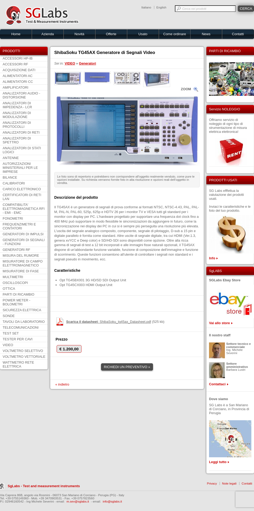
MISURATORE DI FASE (21, 271)
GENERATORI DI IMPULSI (23, 234)
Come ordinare (174, 34)
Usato (142, 34)
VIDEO (8, 345)
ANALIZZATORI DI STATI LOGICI (22, 150)
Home (16, 34)
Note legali (229, 483)
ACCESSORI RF (15, 64)
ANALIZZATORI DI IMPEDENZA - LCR (17, 105)
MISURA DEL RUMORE (21, 255)
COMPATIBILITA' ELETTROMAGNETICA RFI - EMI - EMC (24, 209)
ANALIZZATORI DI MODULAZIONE (17, 115)
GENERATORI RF (16, 250)
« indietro (62, 384)
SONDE (9, 316)
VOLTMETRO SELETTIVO (23, 351)
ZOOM (186, 89)
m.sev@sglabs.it (78, 501)
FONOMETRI (13, 218)
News (206, 34)
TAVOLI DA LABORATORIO (24, 322)
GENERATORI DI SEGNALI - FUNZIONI (24, 242)
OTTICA (9, 289)
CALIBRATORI (14, 183)
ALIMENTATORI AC (18, 76)
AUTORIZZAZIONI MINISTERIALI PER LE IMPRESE (20, 168)
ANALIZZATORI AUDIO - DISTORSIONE (21, 95)
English (161, 7)
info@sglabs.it (112, 501)
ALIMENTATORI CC (18, 82)
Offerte (111, 34)
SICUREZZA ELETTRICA (22, 310)
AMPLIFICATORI (15, 87)
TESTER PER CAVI (18, 339)
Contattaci (217, 384)
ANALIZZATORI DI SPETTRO (17, 140)
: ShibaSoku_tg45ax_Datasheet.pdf (108, 322)
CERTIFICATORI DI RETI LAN (22, 197)
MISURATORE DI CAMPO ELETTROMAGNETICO (23, 263)
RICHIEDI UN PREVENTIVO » (127, 367)
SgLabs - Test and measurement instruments (44, 486)
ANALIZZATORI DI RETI (21, 132)
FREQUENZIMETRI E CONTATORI (19, 226)
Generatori (87, 63)
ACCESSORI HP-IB (18, 58)
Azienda (48, 34)
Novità (79, 34)
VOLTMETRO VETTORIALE (24, 357)
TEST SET (11, 333)
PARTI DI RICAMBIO (18, 294)
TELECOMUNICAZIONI (21, 327)
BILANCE (10, 177)
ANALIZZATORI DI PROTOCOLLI (17, 125)
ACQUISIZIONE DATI (19, 70)
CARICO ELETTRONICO (22, 189)
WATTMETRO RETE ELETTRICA (18, 364)
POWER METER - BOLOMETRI (16, 302)
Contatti (238, 34)
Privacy (212, 483)
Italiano (146, 7)
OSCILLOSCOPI (15, 283)
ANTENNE (11, 158)
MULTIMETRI (13, 277)
